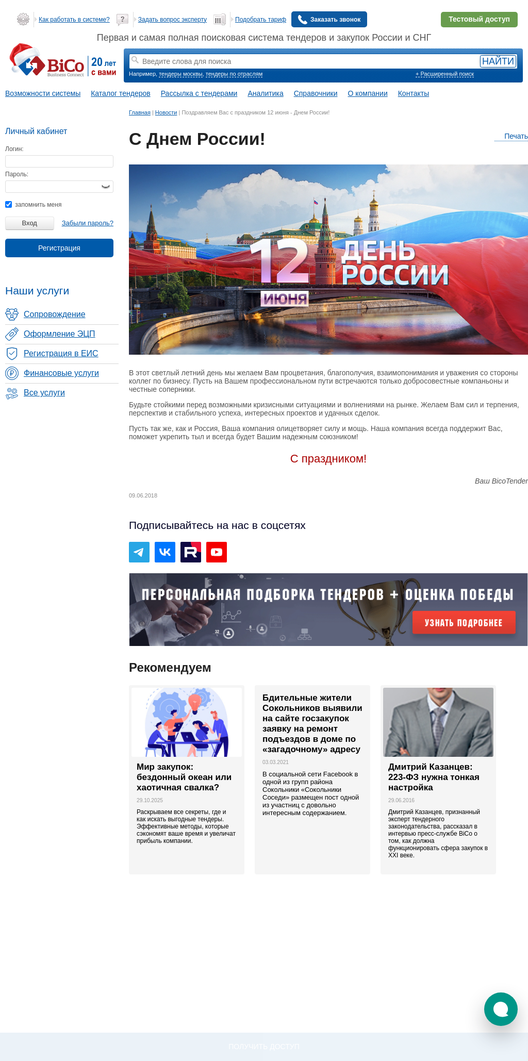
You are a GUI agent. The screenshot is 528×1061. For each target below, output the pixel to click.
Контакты (413, 93)
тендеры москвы (180, 74)
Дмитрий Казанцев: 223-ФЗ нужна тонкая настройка (434, 777)
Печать (511, 136)
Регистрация (59, 248)
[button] (501, 1009)
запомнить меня (33, 204)
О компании (368, 93)
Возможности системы (42, 93)
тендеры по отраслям (234, 74)
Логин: (14, 149)
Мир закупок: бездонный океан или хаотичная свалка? (184, 777)
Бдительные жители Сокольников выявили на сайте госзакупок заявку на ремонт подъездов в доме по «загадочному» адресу (312, 723)
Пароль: (16, 174)
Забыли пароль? (87, 223)
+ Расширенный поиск (445, 74)
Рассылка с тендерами (199, 93)
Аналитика (265, 93)
